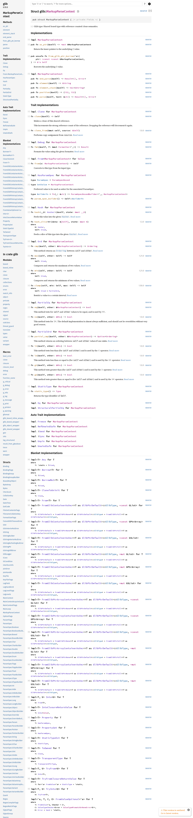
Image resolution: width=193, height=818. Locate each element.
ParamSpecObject (10, 708)
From (40, 158)
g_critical (6, 382)
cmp (36, 246)
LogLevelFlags (8, 591)
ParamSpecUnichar (10, 773)
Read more (78, 135)
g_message (7, 400)
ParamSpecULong (10, 766)
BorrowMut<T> (8, 155)
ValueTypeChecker (46, 807)
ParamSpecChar (9, 642)
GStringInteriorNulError (12, 539)
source (5, 319)
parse (5, 44)
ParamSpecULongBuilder (13, 770)
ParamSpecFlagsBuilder (12, 667)
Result (68, 78)
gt (36, 365)
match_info (7, 293)
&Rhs (58, 317)
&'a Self (42, 62)
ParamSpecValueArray (12, 781)
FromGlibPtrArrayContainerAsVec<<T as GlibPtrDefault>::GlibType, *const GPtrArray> (14, 192)
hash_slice (41, 221)
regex (5, 308)
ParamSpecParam (10, 722)
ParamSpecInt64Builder (12, 693)
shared (6, 312)
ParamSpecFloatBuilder (12, 675)
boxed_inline (8, 268)
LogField (6, 583)
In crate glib (10, 254)
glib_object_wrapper (11, 426)
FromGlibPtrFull (113, 514)
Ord (4, 85)
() (75, 78)
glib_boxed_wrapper (11, 422)
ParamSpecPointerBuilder (13, 733)
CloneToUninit (8, 159)
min (36, 270)
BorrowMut (48, 480)
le (36, 355)
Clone (5, 63)
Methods (7, 22)
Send (42, 431)
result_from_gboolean (12, 444)
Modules (7, 260)
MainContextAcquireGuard (13, 602)
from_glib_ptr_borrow (11, 41)
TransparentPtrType (47, 764)
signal (5, 315)
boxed (5, 264)
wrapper (6, 344)
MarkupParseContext (13, 14)
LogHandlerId (8, 587)
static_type (41, 391)
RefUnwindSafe (9, 126)
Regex (5, 799)
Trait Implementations (12, 57)
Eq (4, 70)
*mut (64, 44)
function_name (9, 378)
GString (6, 532)
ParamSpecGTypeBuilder (13, 682)
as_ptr (5, 26)
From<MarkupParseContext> (14, 74)
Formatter (64, 147)
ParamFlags (7, 620)
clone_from (41, 130)
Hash (5, 81)
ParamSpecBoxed (10, 634)
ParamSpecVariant (10, 788)
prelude (6, 301)
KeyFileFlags (8, 580)
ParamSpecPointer (10, 730)
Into (49, 697)
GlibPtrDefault (91, 505)
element (6, 30)
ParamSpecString (10, 737)
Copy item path (78, 11)
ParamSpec (7, 624)
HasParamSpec (9, 78)
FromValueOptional (67, 799)
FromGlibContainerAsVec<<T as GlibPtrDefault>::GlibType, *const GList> (14, 166)
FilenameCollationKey (11, 514)
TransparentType (9, 236)
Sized (43, 230)
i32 (66, 92)
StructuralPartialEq (10, 100)
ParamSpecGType (10, 678)
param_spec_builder (46, 198)
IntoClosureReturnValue (12, 217)
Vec (72, 87)
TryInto (51, 788)
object (5, 297)
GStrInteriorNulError (11, 528)
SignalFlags (7, 810)
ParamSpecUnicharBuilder (13, 777)
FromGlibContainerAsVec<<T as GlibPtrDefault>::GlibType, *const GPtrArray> (14, 170)
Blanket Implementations (12, 142)
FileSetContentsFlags (11, 510)
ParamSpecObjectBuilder (13, 711)
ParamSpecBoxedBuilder (13, 638)
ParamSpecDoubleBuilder (13, 653)
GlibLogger (7, 554)
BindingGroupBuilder (11, 477)
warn (5, 451)
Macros (6, 352)
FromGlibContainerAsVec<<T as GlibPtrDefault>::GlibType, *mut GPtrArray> (14, 181)
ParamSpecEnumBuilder (12, 660)
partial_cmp (41, 336)
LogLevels (7, 594)
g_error (6, 389)
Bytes (5, 488)
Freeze (5, 122)
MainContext (8, 598)
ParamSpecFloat (9, 671)
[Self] (64, 221)
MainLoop (7, 609)
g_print (6, 404)
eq (36, 307)
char (5, 271)
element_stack (9, 34)
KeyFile (6, 576)
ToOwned (6, 232)
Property (6, 221)
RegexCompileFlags (10, 803)
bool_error (7, 356)
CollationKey (8, 496)
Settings (149, 4)
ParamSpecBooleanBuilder (14, 631)
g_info (5, 393)
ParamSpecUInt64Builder (13, 759)
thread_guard (8, 326)
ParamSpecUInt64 (10, 755)
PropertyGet (8, 225)
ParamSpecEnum (9, 656)
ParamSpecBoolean (11, 627)
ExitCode (6, 507)
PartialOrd (7, 92)
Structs (6, 462)
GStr (4, 525)
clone (5, 275)
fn (53, 194)
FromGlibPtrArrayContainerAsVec (62, 599)
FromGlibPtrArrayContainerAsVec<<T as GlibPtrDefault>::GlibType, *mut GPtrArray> (14, 203)
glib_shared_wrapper (11, 429)
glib (5, 4)
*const (46, 59)
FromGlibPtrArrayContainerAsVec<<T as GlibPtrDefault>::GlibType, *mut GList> (14, 199)
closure (6, 279)
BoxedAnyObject (9, 481)
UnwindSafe (8, 133)
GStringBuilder (9, 536)
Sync (42, 436)
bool (88, 307)
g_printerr (7, 407)
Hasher (51, 212)
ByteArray (7, 485)
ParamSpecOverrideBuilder (14, 719)
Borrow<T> (7, 152)
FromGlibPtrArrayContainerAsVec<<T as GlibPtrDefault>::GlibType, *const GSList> (14, 195)
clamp (38, 285)
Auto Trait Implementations (12, 109)
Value (81, 158)
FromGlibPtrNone (62, 514)
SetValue (42, 184)
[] (150, 11)
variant (6, 341)
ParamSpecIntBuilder (11, 697)
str (66, 97)
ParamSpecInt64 (9, 689)
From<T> (6, 163)
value (5, 337)
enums (5, 286)
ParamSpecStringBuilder (12, 740)
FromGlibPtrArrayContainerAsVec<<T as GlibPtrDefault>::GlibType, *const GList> (14, 188)
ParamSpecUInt (9, 751)
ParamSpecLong (9, 700)
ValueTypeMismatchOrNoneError (77, 807)
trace (5, 447)
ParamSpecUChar (10, 744)
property (6, 304)
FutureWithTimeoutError (12, 521)
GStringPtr (7, 547)
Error (82, 78)
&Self (75, 130)
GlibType (110, 505)
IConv (5, 558)
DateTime (7, 503)
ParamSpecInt (8, 686)
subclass (6, 323)
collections (7, 282)
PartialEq (6, 89)
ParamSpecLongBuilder (12, 704)
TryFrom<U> (7, 239)
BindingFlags (8, 470)
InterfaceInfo (8, 565)
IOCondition (7, 561)
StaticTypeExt (8, 228)
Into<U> (6, 214)
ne (36, 317)
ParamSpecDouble (10, 649)
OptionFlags (8, 616)
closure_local (8, 367)
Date (5, 499)
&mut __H (80, 212)
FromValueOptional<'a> (12, 210)
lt (36, 346)
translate (6, 330)
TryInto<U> (7, 247)
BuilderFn (42, 194)
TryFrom (51, 768)
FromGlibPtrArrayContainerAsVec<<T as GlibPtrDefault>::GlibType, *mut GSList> (14, 206)
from (37, 163)
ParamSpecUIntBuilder (12, 762)
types (5, 333)
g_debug (6, 385)
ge (36, 374)
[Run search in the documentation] (86, 4)
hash (37, 212)
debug (5, 371)
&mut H (83, 221)
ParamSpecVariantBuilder (13, 792)
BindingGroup (8, 474)
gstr (4, 433)
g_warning (7, 411)
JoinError (6, 569)
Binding (6, 466)
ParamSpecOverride (11, 715)
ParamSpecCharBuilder (12, 645)
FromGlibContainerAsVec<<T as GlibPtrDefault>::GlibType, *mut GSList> (14, 185)
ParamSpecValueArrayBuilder (14, 784)
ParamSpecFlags (9, 664)
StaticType (7, 96)
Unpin (5, 129)
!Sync (5, 118)
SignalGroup (8, 814)
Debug (5, 67)
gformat (6, 415)
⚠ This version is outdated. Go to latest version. (173, 812)
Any (4, 148)
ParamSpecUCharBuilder (13, 748)
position (6, 48)
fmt (36, 147)
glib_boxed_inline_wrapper (14, 418)
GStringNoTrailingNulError (13, 543)
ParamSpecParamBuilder (13, 726)
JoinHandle (7, 572)
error (5, 290)
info (4, 436)
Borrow (46, 469)
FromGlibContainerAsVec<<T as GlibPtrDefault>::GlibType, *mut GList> (14, 177)
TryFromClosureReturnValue (14, 243)
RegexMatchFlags (10, 806)
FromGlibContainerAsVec (57, 505)
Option (101, 336)
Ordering (92, 246)
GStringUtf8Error (9, 550)
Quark (5, 795)
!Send (5, 115)
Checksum (7, 492)
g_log (5, 396)
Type (58, 391)
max (36, 255)
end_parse (7, 37)
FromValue (50, 784)
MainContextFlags (10, 605)
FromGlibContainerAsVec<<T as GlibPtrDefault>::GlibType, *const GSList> (14, 174)
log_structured (9, 440)
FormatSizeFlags (9, 518)
